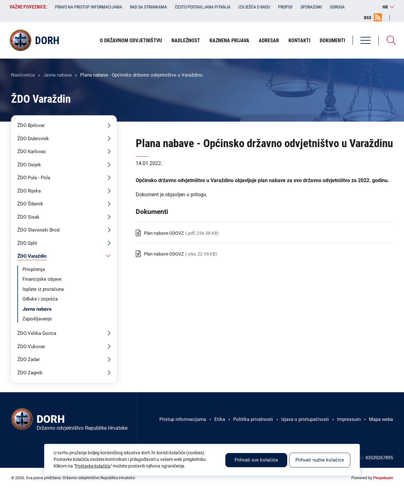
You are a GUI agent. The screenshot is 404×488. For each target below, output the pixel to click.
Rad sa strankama (148, 6)
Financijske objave (42, 279)
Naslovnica (23, 75)
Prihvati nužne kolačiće (319, 460)
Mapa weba (381, 419)
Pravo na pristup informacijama (88, 6)
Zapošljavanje (37, 319)
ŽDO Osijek (29, 165)
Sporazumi (311, 6)
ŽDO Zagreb (29, 373)
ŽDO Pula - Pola (33, 178)
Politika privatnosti (253, 419)
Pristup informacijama (182, 419)
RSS (367, 17)
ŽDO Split (27, 243)
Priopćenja (33, 269)
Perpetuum (383, 477)
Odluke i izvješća (40, 299)
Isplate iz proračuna (43, 289)
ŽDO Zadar (28, 359)
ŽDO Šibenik (30, 204)
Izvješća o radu (254, 6)
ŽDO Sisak (28, 217)
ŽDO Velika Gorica (36, 333)
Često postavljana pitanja (202, 6)
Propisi (285, 6)
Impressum (349, 419)
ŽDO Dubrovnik (33, 138)
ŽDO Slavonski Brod (38, 230)
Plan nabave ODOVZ (164, 233)
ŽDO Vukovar (31, 346)
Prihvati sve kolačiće (256, 460)
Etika (219, 419)
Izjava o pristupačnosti (305, 419)
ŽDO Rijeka (29, 191)
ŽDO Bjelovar (31, 125)
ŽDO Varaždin (31, 256)
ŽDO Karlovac (31, 151)
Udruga (337, 6)
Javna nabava (57, 75)
